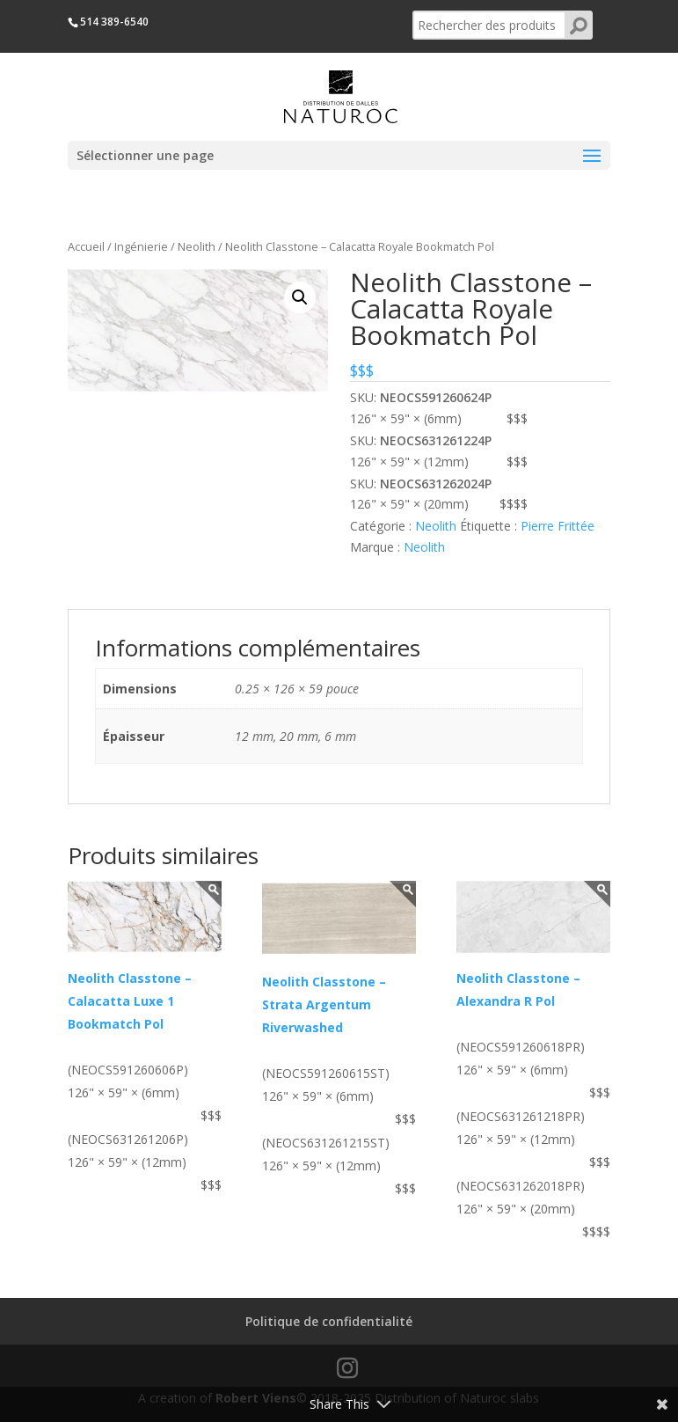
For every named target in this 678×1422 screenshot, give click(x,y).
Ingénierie (141, 246)
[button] (300, 297)
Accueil (86, 246)
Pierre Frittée (557, 525)
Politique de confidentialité (328, 1321)
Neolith (196, 246)
